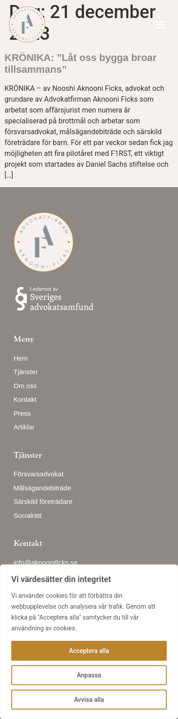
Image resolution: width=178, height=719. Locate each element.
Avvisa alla (89, 699)
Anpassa (89, 675)
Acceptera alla (89, 650)
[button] (160, 24)
